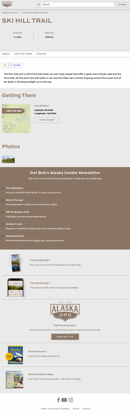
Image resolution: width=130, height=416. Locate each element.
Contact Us (65, 337)
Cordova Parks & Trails (35, 13)
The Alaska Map (40, 260)
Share (15, 65)
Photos (41, 54)
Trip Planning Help (65, 325)
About (6, 54)
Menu (122, 4)
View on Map (46, 120)
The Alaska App (40, 283)
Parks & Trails (10, 13)
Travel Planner (37, 351)
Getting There (23, 54)
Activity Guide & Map (41, 374)
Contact (86, 409)
